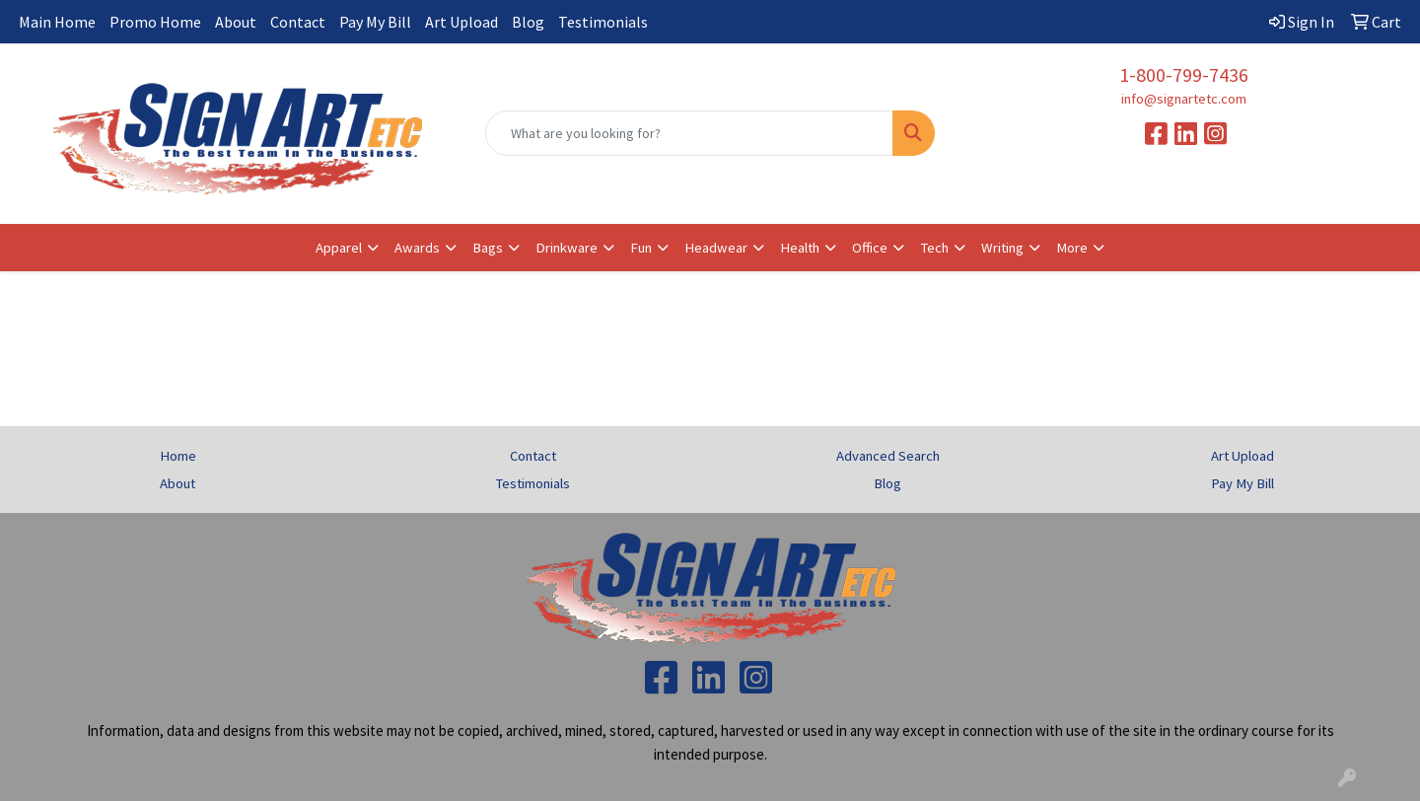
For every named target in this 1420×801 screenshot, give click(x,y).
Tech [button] (934, 247)
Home (178, 456)
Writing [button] (1002, 247)
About (235, 22)
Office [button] (870, 247)
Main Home (57, 22)
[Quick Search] (689, 133)
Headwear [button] (715, 247)
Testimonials (603, 22)
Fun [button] (641, 247)
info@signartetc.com (1183, 99)
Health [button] (799, 247)
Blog (528, 22)
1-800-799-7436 (1183, 74)
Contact (297, 22)
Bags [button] (487, 247)
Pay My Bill (375, 22)
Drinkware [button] (566, 247)
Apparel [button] (339, 247)
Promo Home (155, 22)
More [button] (1072, 247)
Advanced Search (888, 456)
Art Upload (461, 22)
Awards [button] (417, 247)
